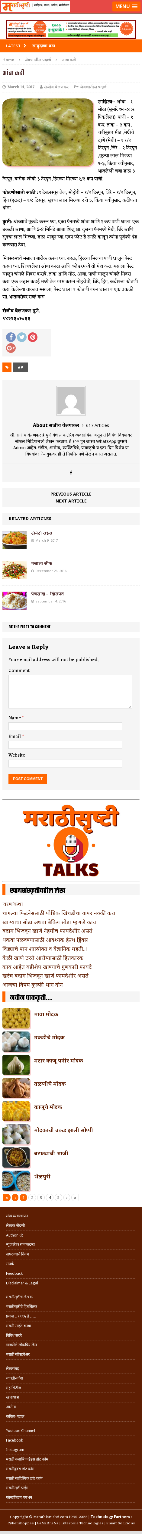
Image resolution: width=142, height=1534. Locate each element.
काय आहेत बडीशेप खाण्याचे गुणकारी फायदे (47, 966)
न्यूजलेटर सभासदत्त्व (20, 1244)
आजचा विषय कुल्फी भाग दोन (32, 984)
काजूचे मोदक (48, 1106)
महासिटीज (13, 1388)
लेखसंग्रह (12, 1368)
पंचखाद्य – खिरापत (47, 594)
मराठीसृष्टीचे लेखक (19, 1297)
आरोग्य (11, 1407)
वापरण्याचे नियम (17, 1254)
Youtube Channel (20, 1430)
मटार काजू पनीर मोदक (58, 1060)
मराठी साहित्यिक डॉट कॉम (24, 1478)
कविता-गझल (15, 1416)
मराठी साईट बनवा (18, 1326)
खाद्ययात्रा (12, 1397)
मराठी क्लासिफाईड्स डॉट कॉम (27, 1459)
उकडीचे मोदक (49, 1037)
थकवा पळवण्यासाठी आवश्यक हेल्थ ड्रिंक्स (45, 939)
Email (15, 737)
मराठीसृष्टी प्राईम (17, 1488)
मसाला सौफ (41, 564)
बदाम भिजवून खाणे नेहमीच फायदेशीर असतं (47, 930)
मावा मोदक (46, 1014)
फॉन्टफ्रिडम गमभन (19, 1497)
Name (15, 718)
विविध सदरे (14, 1335)
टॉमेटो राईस (41, 533)
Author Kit (14, 1235)
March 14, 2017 (20, 87)
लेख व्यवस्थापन (17, 1216)
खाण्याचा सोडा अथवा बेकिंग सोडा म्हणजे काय (49, 922)
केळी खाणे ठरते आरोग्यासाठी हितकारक (42, 957)
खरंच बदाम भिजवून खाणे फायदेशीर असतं (45, 975)
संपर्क (10, 1264)
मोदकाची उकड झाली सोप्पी (63, 1130)
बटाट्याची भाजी (51, 1153)
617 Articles (97, 425)
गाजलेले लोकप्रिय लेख (21, 1345)
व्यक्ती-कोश (14, 1378)
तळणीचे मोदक (50, 1083)
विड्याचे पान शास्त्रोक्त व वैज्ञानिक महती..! (44, 948)
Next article (71, 501)
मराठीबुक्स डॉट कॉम (20, 1469)
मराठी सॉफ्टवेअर (18, 1354)
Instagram (15, 1449)
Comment (19, 671)
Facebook (14, 1440)
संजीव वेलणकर (56, 87)
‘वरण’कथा (12, 903)
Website (16, 755)
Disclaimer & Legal (22, 1283)
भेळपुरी (42, 1176)
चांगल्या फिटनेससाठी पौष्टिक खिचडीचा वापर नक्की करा (58, 912)
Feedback (14, 1273)
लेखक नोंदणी (15, 1225)
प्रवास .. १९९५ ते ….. (21, 1316)
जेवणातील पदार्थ (93, 87)
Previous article (71, 494)
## (20, 367)
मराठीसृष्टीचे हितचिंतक (21, 1306)
